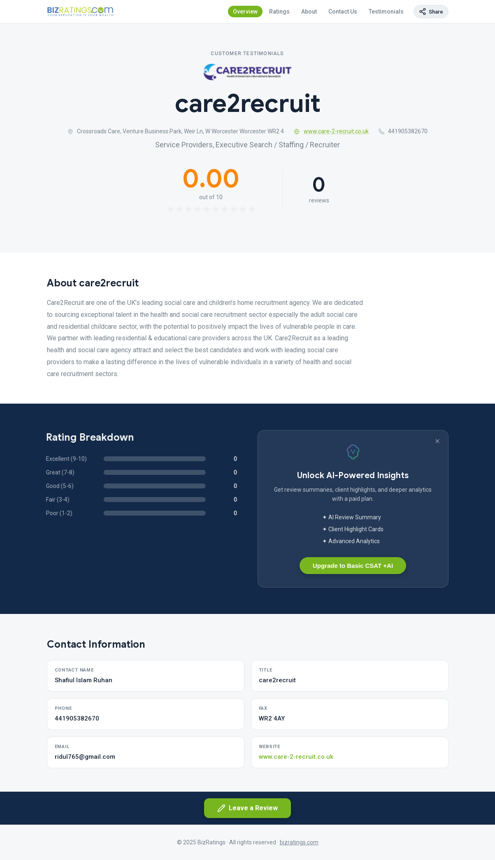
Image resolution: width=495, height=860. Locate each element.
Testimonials (386, 11)
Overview (245, 11)
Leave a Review (247, 808)
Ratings (279, 11)
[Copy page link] (431, 11)
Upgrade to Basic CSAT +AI (353, 565)
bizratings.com (299, 842)
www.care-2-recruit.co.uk (331, 131)
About (309, 11)
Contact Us (342, 11)
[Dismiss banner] (437, 441)
